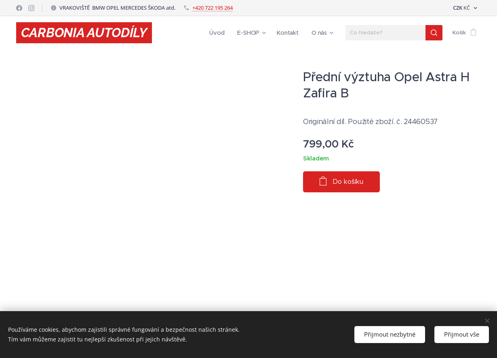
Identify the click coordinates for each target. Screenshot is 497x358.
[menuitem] (223, 33)
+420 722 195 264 (212, 7)
